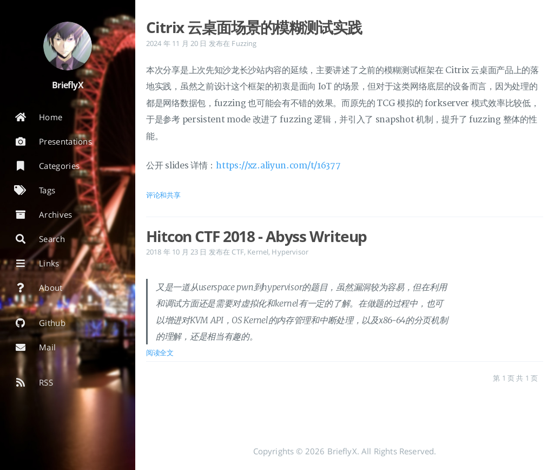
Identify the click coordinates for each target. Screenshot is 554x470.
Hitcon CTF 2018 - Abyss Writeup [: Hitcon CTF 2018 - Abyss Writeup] (256, 236)
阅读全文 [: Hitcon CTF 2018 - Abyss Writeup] (160, 352)
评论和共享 (163, 195)
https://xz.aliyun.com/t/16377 (278, 165)
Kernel (257, 252)
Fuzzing (244, 43)
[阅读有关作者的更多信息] (67, 46)
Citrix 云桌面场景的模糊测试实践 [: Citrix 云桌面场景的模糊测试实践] (254, 27)
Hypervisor (290, 252)
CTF (237, 252)
